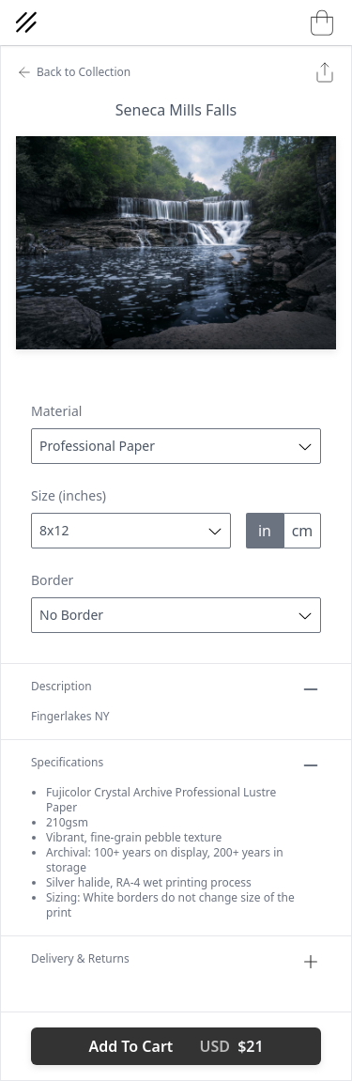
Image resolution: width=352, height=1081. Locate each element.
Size (68, 495)
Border (52, 580)
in (264, 530)
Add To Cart (175, 1046)
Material (56, 411)
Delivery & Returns (176, 961)
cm (303, 530)
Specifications (176, 765)
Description (176, 689)
